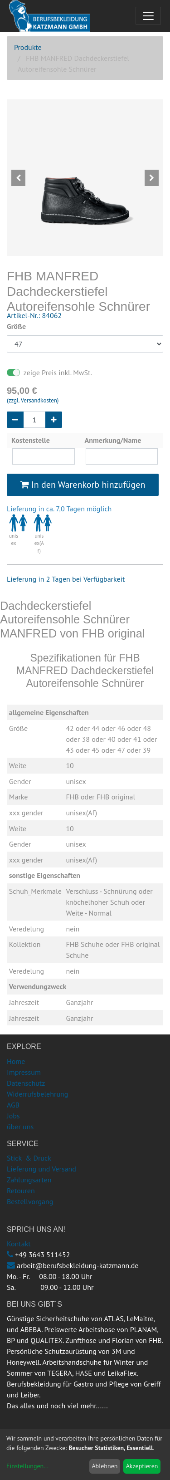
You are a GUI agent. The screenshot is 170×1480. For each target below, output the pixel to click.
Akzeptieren (142, 1466)
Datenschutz (26, 1083)
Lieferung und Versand (41, 1168)
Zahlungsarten (29, 1179)
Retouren (21, 1190)
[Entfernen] (15, 420)
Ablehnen (104, 1466)
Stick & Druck (29, 1157)
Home (16, 1061)
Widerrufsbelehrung (37, 1093)
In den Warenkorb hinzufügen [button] (83, 484)
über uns (20, 1126)
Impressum (24, 1072)
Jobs (13, 1115)
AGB (13, 1104)
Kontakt (19, 1243)
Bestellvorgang (30, 1201)
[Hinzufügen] (53, 420)
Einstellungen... (27, 1466)
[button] (18, 177)
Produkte (28, 47)
